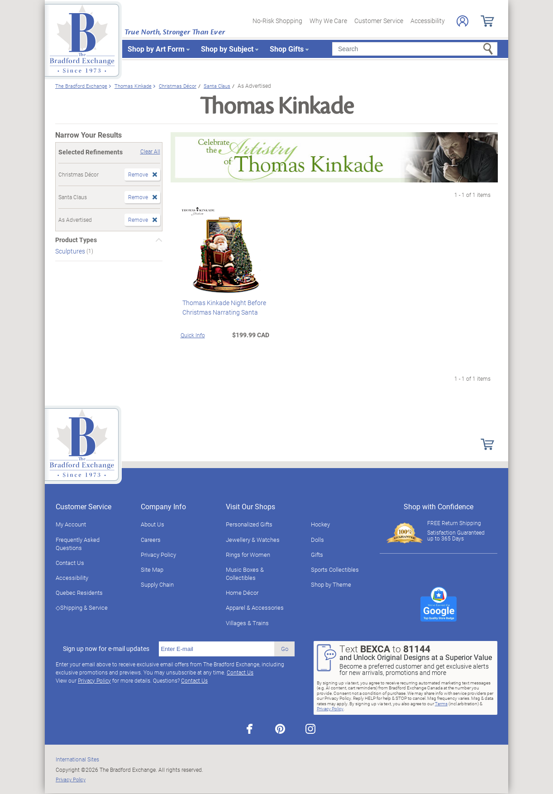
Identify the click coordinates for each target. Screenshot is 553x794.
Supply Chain (157, 584)
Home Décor (242, 592)
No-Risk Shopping (277, 20)
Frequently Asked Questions (78, 544)
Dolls (317, 540)
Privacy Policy (158, 554)
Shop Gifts (287, 48)
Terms (441, 703)
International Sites (77, 759)
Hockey (320, 524)
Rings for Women (248, 554)
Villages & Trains (247, 623)
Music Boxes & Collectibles (245, 573)
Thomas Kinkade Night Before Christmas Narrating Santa (222, 307)
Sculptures (70, 251)
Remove (138, 174)
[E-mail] (216, 649)
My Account (71, 524)
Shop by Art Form (156, 48)
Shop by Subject (227, 48)
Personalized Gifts (249, 524)
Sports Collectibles (335, 569)
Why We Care (328, 20)
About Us (152, 524)
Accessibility (427, 20)
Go (284, 649)
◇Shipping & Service (82, 607)
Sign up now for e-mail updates (106, 649)
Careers (151, 540)
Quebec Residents (79, 592)
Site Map (152, 569)
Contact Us (70, 563)
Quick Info (193, 335)
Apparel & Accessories (255, 607)
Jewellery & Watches (253, 540)
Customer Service (378, 20)
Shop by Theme (331, 584)
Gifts (317, 554)
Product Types (76, 240)
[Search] (414, 49)
